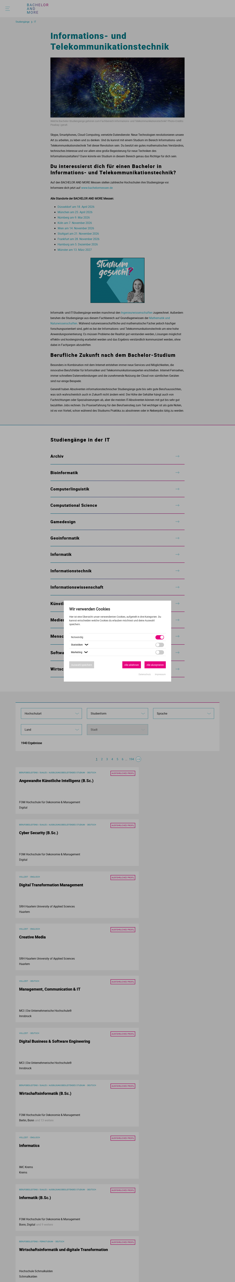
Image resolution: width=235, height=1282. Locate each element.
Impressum (160, 674)
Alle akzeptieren (155, 665)
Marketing (80, 652)
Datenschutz (145, 674)
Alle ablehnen (131, 665)
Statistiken (80, 644)
